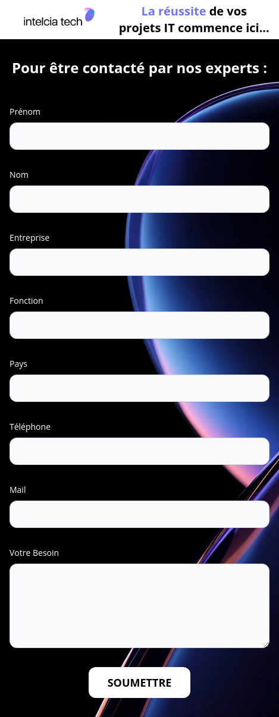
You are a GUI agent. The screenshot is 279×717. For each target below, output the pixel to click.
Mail (18, 489)
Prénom (25, 111)
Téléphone (30, 426)
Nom (19, 174)
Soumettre (140, 682)
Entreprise (29, 237)
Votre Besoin (34, 552)
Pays (18, 363)
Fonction (26, 300)
